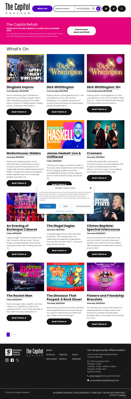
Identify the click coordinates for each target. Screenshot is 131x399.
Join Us (75, 354)
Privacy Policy (69, 211)
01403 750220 (94, 376)
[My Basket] (106, 9)
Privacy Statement (81, 392)
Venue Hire (76, 358)
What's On (42, 8)
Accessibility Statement (62, 392)
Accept (48, 206)
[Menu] (122, 9)
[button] (91, 188)
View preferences (83, 206)
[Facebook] (12, 361)
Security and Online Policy (114, 392)
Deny (65, 206)
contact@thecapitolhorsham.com (103, 380)
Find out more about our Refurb (81, 30)
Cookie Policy (60, 211)
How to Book (51, 358)
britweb (122, 395)
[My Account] (113, 9)
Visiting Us (63, 354)
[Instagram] (7, 361)
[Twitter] (17, 361)
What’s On (50, 354)
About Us (63, 358)
